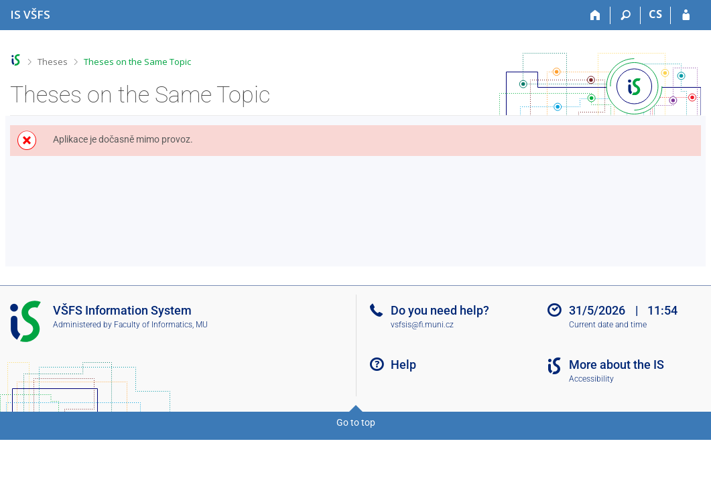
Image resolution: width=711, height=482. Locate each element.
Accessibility (591, 379)
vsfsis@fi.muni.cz (422, 324)
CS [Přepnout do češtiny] (655, 14)
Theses (53, 62)
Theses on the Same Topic (137, 62)
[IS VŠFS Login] (686, 15)
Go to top (355, 422)
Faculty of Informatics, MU (161, 324)
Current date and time (608, 324)
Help (403, 364)
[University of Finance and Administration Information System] (30, 14)
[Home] (595, 15)
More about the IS (616, 364)
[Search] (625, 15)
